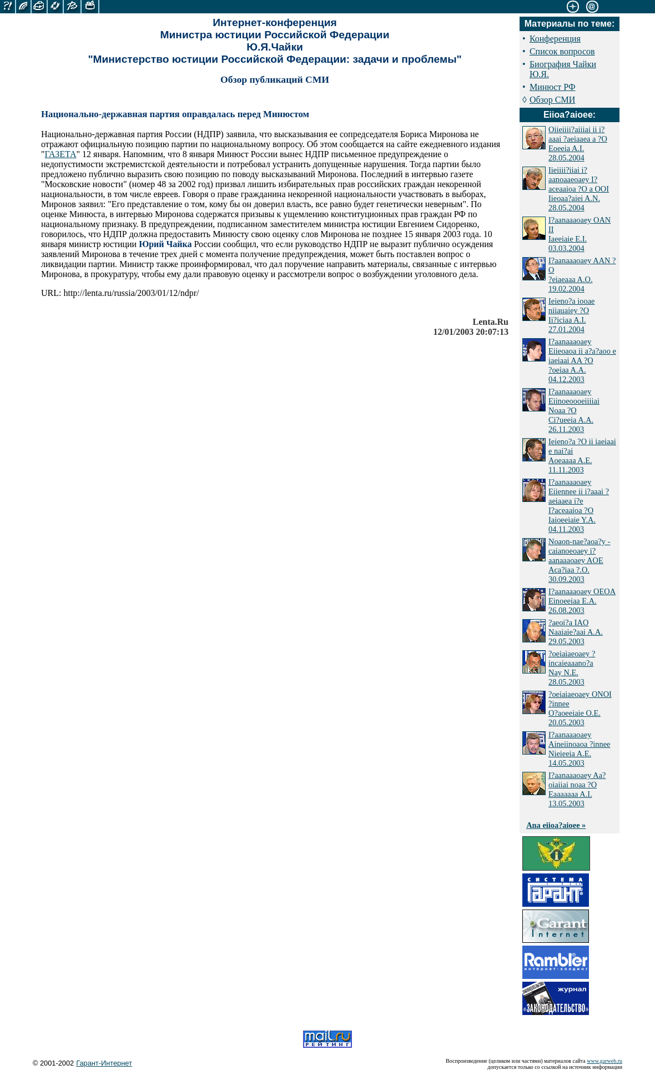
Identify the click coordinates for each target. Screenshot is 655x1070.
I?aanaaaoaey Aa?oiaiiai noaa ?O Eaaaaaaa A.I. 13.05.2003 (577, 789)
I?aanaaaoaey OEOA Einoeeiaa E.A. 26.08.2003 (582, 601)
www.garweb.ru (604, 1061)
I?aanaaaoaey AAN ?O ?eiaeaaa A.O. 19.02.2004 (582, 274)
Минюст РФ (553, 87)
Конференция (555, 38)
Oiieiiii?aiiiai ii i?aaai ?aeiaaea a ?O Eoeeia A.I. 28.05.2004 (577, 143)
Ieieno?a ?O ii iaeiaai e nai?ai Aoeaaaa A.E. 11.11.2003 (582, 455)
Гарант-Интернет (104, 1063)
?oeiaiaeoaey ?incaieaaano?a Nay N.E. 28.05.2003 (571, 667)
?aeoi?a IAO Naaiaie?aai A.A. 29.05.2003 (575, 632)
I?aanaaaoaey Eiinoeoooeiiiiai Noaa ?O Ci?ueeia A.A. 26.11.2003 (573, 410)
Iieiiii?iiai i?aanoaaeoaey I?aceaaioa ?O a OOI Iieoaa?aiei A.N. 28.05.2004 (578, 188)
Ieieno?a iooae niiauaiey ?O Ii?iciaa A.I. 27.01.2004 (571, 315)
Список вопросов (562, 51)
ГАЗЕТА (61, 154)
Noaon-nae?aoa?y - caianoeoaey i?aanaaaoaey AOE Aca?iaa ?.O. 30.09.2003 (579, 560)
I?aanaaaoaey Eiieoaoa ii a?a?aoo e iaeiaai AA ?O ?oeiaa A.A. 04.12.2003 (582, 360)
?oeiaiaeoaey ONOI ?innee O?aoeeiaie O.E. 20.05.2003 (580, 708)
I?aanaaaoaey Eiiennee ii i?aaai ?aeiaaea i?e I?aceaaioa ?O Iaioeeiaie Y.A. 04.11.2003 (578, 506)
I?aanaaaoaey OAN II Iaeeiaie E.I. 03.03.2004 (579, 234)
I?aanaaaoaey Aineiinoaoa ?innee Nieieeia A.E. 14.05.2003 (579, 748)
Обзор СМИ (552, 99)
